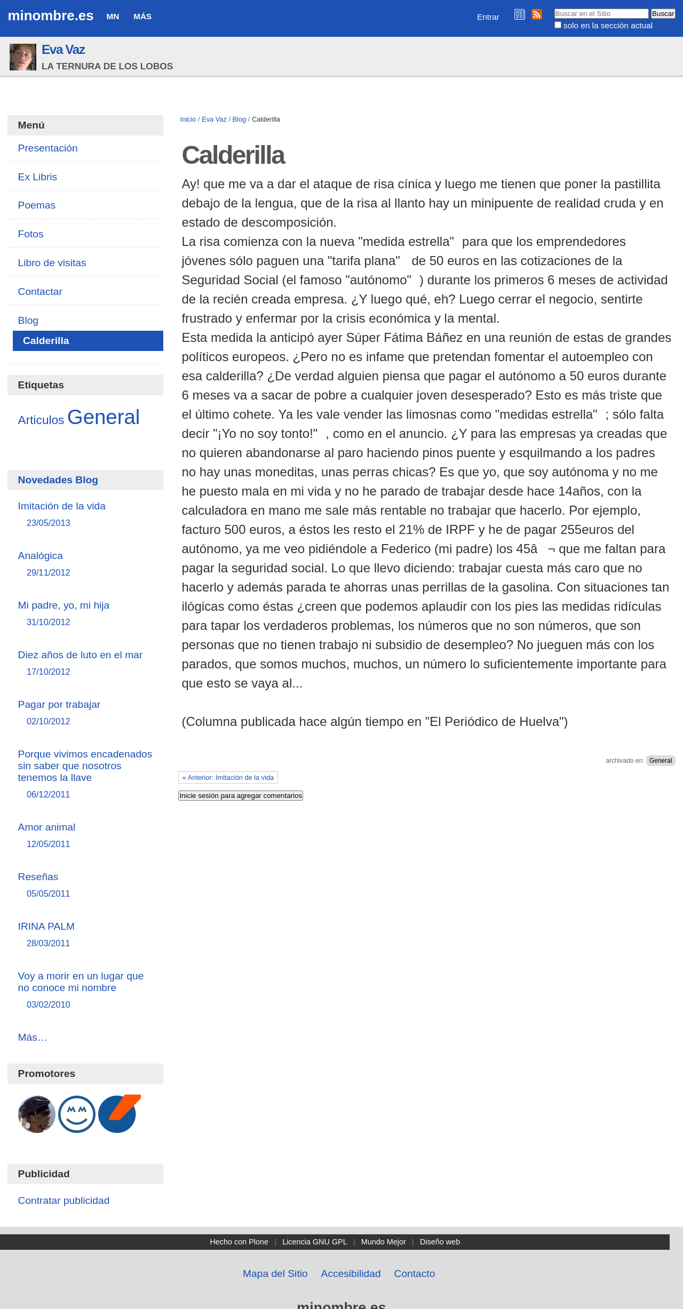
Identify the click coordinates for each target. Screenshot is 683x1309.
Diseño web (440, 1242)
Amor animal (85, 836)
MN (112, 16)
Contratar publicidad (64, 1200)
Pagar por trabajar (85, 713)
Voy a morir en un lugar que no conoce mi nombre (85, 990)
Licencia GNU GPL (314, 1242)
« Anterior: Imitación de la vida (228, 777)
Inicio (188, 119)
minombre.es (50, 15)
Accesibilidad (351, 1273)
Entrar (488, 16)
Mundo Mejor (383, 1242)
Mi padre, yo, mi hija (85, 614)
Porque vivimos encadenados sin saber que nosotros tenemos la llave (85, 774)
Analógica (85, 564)
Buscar (553, 8)
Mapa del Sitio (275, 1273)
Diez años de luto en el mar (85, 664)
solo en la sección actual (608, 25)
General (660, 760)
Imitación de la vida (85, 515)
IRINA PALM (85, 935)
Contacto (414, 1273)
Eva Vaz (63, 49)
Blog (240, 119)
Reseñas (85, 885)
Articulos (41, 420)
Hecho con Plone (239, 1242)
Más (142, 16)
